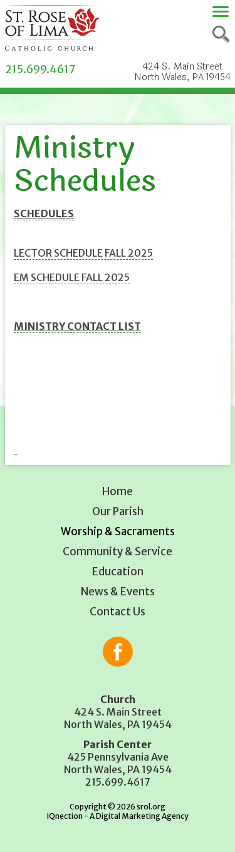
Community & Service (117, 551)
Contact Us (117, 611)
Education (118, 571)
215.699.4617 (40, 69)
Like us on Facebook (118, 652)
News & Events (118, 591)
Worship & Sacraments (118, 531)
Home (117, 491)
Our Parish (118, 511)
